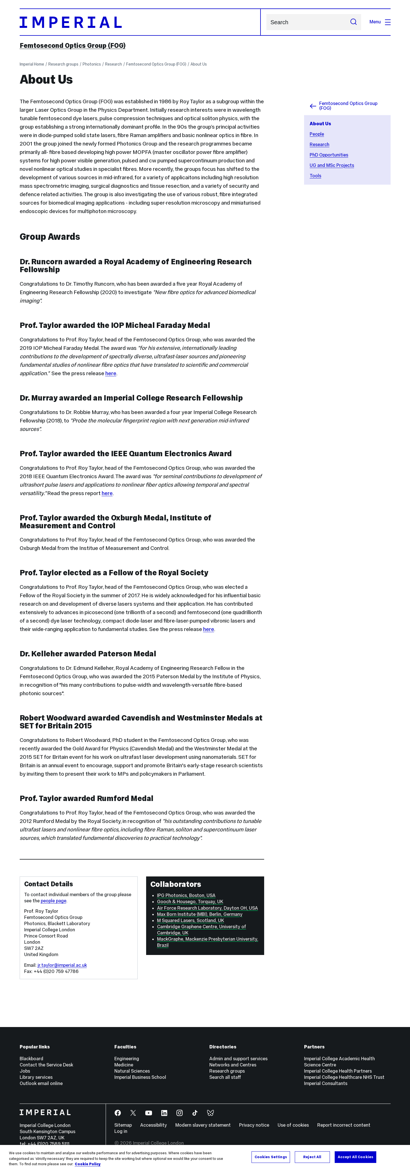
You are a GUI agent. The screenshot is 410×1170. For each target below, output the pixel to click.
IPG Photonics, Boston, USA (186, 895)
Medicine (123, 1065)
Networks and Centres (232, 1065)
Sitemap (123, 1125)
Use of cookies (293, 1125)
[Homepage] (140, 22)
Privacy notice (254, 1125)
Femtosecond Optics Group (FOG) (73, 46)
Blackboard (31, 1059)
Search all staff (225, 1077)
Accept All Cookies (355, 1157)
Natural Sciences (132, 1071)
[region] (205, 1157)
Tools (315, 176)
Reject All (312, 1157)
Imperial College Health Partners (338, 1071)
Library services (36, 1077)
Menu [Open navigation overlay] (380, 22)
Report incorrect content (343, 1125)
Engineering (126, 1059)
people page (53, 901)
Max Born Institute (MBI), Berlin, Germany (200, 914)
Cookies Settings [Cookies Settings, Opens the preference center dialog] (271, 1157)
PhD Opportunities (329, 155)
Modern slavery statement (203, 1125)
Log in (120, 1131)
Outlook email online (41, 1083)
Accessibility (153, 1125)
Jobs (25, 1071)
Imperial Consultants (325, 1083)
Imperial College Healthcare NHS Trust (344, 1077)
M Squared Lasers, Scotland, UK (190, 920)
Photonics (92, 64)
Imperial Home (32, 64)
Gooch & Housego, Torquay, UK (190, 902)
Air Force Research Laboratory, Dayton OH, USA (207, 908)
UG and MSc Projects (332, 165)
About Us (199, 64)
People (317, 134)
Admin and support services (238, 1059)
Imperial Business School (140, 1077)
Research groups (63, 64)
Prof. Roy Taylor (41, 911)
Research (113, 64)
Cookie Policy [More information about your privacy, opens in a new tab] (88, 1164)
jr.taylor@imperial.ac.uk (62, 965)
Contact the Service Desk (46, 1065)
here (110, 373)
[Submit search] (353, 22)
